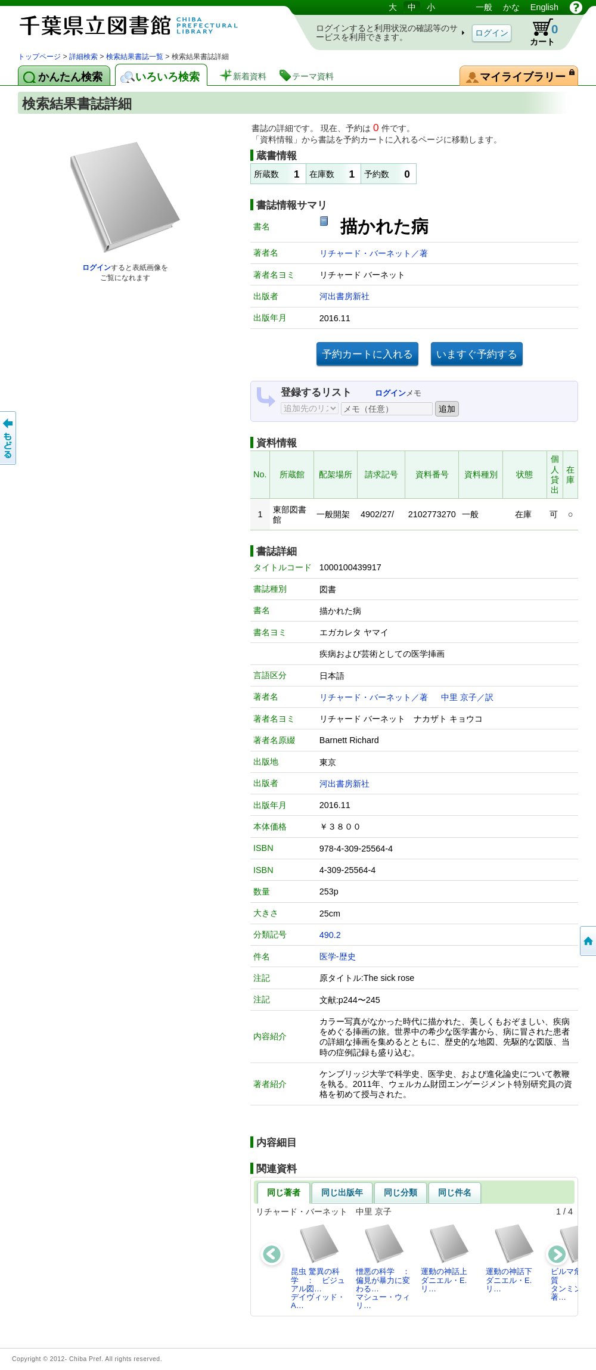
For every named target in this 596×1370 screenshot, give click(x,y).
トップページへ (587, 941)
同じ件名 (454, 1192)
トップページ (39, 56)
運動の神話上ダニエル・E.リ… (445, 1258)
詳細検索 (83, 56)
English (544, 7)
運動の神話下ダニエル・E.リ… (510, 1258)
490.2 (330, 935)
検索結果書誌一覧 (134, 56)
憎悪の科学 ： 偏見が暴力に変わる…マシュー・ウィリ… (386, 1266)
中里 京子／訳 (467, 697)
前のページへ (9, 438)
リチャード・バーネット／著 (373, 253)
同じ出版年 (342, 1192)
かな (511, 7)
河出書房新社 (344, 296)
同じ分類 (400, 1192)
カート (538, 32)
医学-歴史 (337, 956)
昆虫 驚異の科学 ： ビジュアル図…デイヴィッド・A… (318, 1266)
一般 (484, 7)
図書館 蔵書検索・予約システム (143, 25)
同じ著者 (283, 1192)
